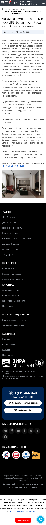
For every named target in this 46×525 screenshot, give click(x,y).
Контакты (6, 339)
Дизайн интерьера (10, 217)
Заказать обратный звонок (23, 403)
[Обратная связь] (40, 519)
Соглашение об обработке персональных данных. (23, 484)
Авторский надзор (10, 244)
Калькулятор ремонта (12, 279)
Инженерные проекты (12, 228)
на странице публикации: (13, 166)
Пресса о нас (8, 355)
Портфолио (7, 306)
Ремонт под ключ (10, 233)
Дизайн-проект (9, 222)
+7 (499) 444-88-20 (27, 2)
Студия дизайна (9, 344)
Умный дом (7, 255)
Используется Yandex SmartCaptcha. (23, 487)
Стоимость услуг (10, 268)
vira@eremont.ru (23, 410)
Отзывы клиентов (10, 290)
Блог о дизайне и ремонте (14, 320)
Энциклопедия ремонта (13, 325)
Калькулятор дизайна (12, 274)
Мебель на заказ (10, 249)
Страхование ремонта (12, 295)
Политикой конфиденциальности (24, 511)
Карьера (6, 350)
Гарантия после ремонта (13, 301)
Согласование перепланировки (16, 239)
